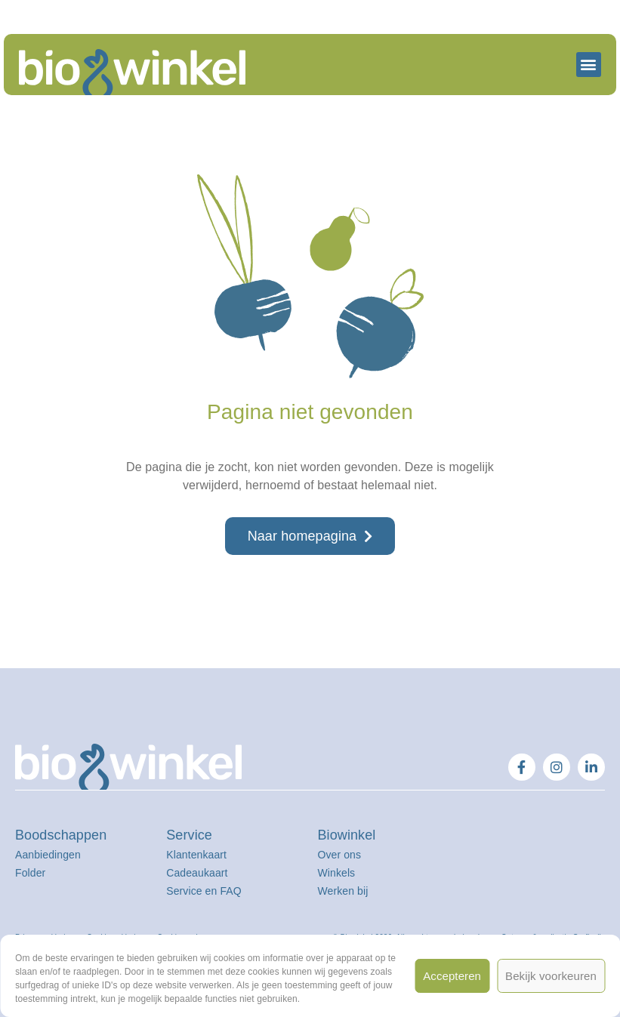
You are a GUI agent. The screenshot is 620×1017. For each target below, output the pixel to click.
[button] (588, 64)
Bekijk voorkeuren (551, 975)
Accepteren (452, 975)
